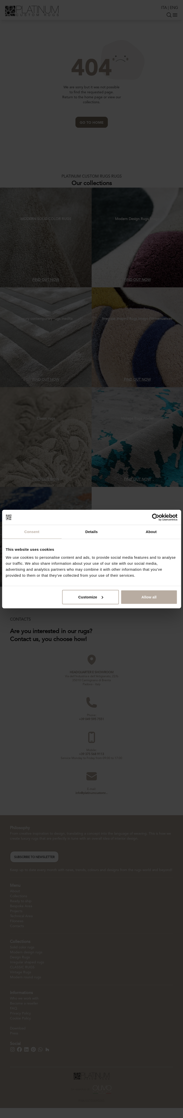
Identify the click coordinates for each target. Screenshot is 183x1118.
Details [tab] (91, 532)
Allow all (149, 597)
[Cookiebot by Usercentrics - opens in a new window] (155, 517)
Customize (90, 597)
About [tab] (151, 532)
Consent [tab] (31, 532)
